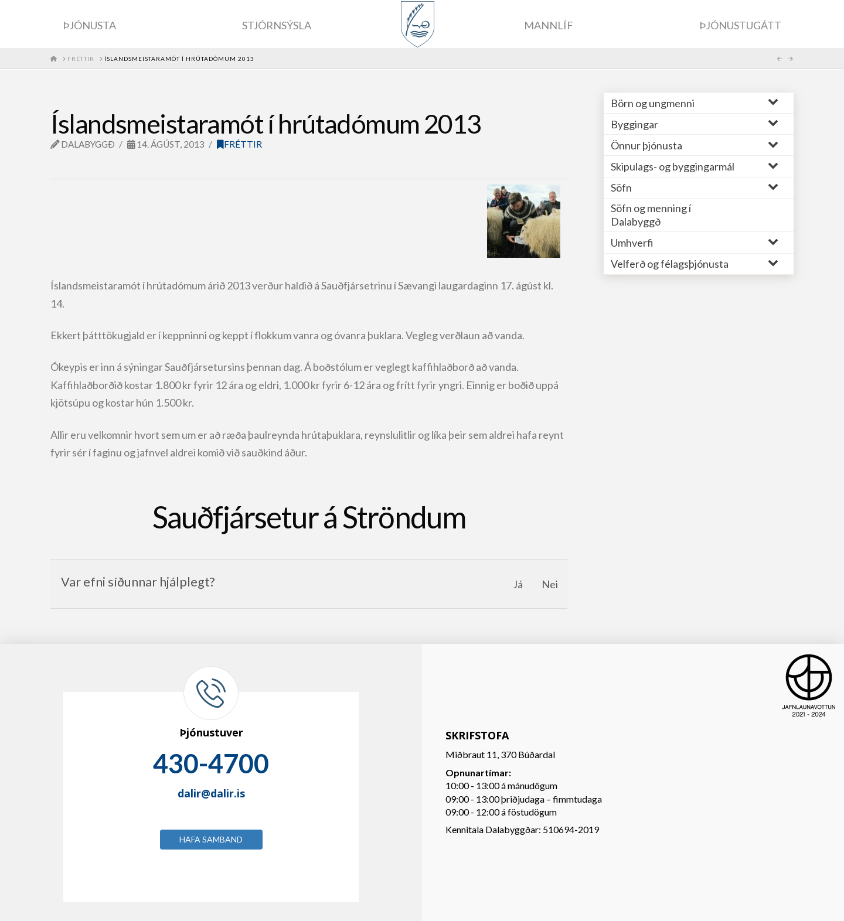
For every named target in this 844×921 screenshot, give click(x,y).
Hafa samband (211, 839)
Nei (550, 584)
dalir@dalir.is (211, 793)
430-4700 (211, 763)
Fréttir (239, 144)
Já (518, 584)
